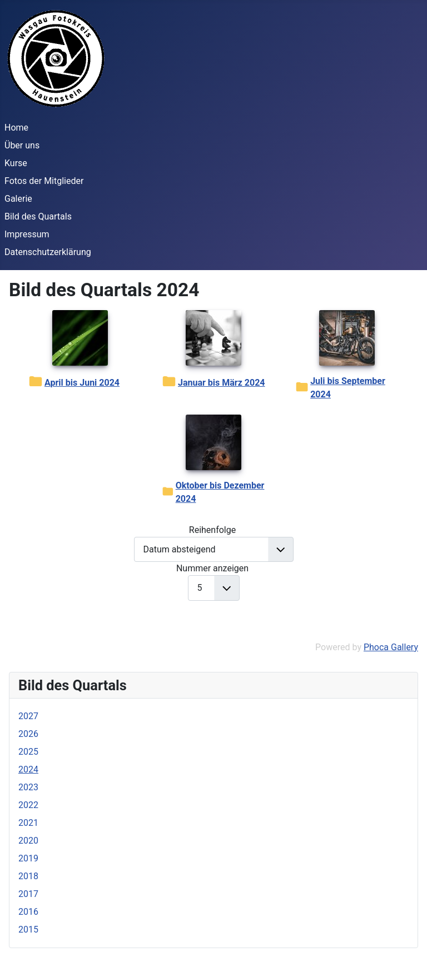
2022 (28, 805)
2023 (28, 787)
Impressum (26, 234)
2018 (28, 876)
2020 (28, 840)
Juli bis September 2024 (347, 388)
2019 (28, 858)
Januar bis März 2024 (221, 382)
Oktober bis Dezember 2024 (220, 492)
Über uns (21, 145)
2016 (28, 911)
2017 (28, 894)
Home (16, 127)
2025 (28, 751)
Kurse (15, 163)
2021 (28, 823)
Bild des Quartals (38, 216)
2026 (28, 734)
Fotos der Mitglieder (43, 181)
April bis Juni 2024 (82, 382)
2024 (28, 769)
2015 (28, 929)
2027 (28, 716)
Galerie (18, 198)
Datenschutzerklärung (47, 252)
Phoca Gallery (391, 647)
